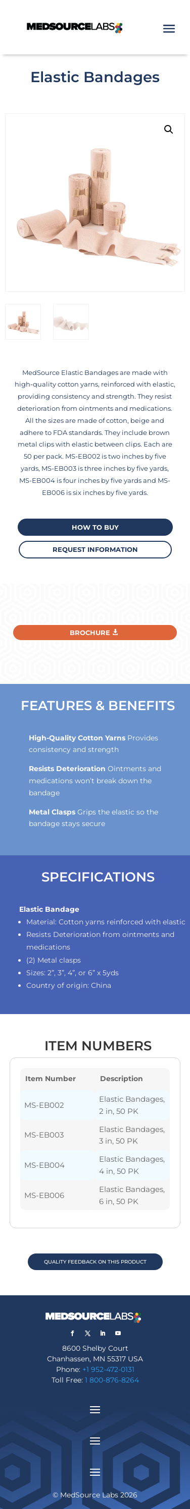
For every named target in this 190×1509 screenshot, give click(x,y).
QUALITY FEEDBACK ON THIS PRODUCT (95, 1262)
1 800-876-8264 (112, 1380)
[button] (169, 129)
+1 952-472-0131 (108, 1369)
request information (95, 549)
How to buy (95, 527)
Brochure (90, 632)
